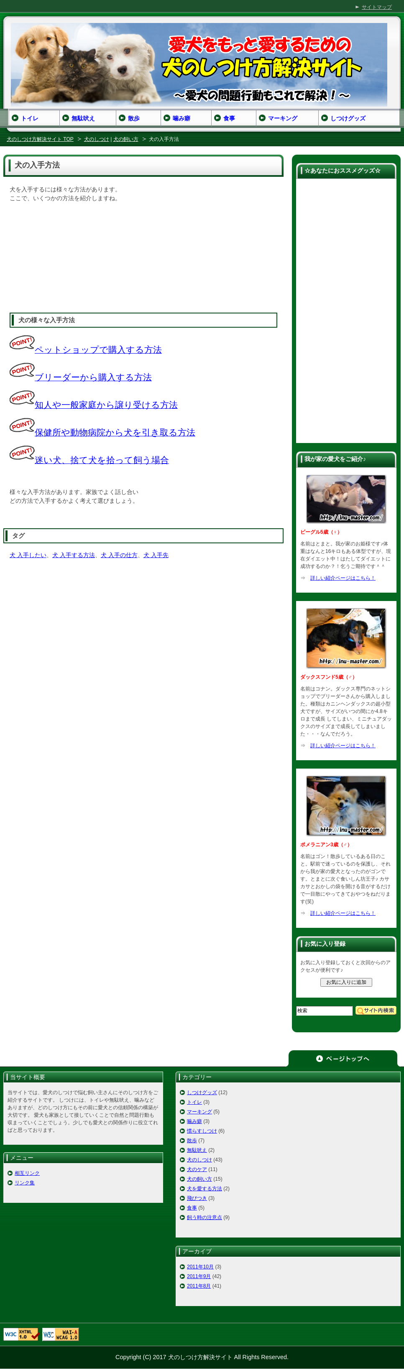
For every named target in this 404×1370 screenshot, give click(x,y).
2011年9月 (199, 1276)
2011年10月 (200, 1267)
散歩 (192, 1140)
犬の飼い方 (125, 139)
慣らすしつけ (202, 1131)
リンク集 (25, 1183)
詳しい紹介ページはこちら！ (343, 578)
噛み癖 (194, 1121)
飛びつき (197, 1198)
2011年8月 (199, 1286)
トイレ (194, 1102)
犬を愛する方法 (204, 1189)
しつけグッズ (202, 1092)
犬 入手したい (28, 555)
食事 (192, 1208)
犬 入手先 (156, 555)
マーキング (199, 1112)
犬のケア (197, 1169)
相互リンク (27, 1173)
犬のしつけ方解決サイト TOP (40, 139)
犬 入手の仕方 (119, 555)
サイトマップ (377, 7)
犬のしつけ (96, 139)
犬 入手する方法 (73, 555)
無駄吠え (197, 1150)
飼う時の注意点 (204, 1217)
